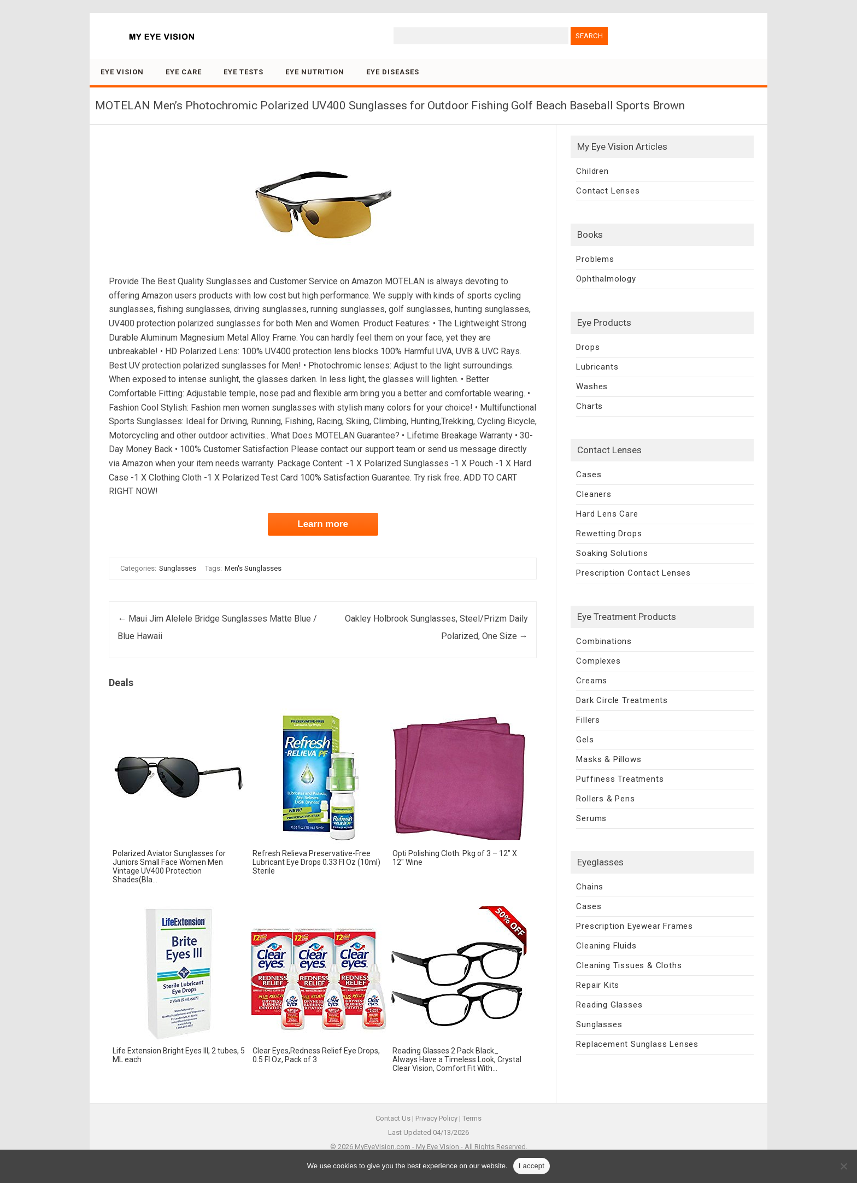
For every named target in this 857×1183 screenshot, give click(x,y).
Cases (588, 474)
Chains (589, 887)
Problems (595, 259)
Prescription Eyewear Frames (634, 926)
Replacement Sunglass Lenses (637, 1044)
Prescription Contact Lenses (633, 573)
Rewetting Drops (609, 533)
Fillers (588, 720)
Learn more (322, 524)
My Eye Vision (437, 1147)
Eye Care (184, 72)
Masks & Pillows (608, 759)
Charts (589, 406)
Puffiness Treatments (620, 779)
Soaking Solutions (612, 553)
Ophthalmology (606, 279)
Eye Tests (243, 72)
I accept (532, 1166)
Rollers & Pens (605, 799)
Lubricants (597, 367)
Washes (592, 386)
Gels (585, 740)
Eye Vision (122, 72)
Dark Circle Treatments (622, 700)
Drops (588, 347)
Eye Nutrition (314, 72)
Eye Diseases (392, 72)
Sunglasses (177, 568)
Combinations (604, 641)
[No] (843, 1166)
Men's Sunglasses (253, 568)
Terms (472, 1118)
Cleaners (593, 494)
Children (592, 171)
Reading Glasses (609, 1005)
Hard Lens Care (607, 514)
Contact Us (392, 1118)
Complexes (598, 661)
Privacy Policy (436, 1118)
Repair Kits (597, 985)
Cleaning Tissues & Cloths (629, 965)
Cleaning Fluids (606, 946)
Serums (591, 818)
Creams (591, 681)
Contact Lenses (607, 191)
